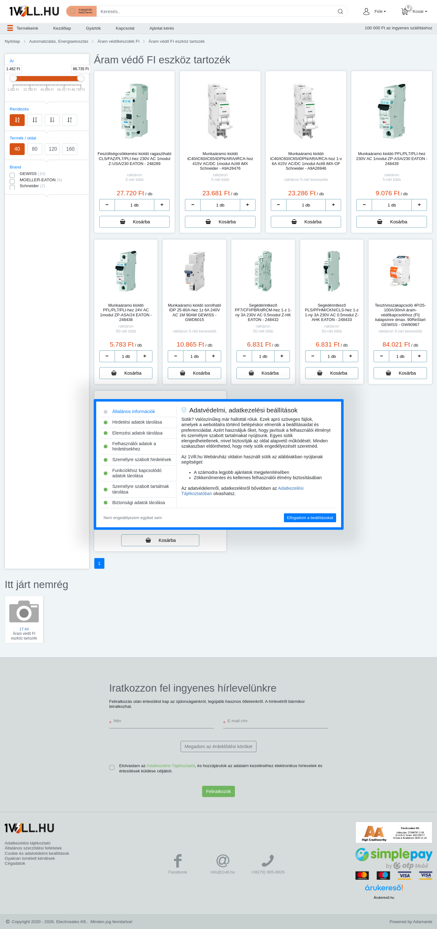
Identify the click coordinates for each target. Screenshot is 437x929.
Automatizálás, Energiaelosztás (58, 41)
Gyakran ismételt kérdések (30, 858)
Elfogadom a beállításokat (310, 517)
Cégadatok (15, 863)
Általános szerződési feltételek (33, 848)
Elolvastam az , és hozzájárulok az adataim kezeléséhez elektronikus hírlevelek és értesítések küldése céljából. (220, 768)
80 (34, 149)
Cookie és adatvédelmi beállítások (37, 853)
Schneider (32, 185)
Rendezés (19, 109)
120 (53, 149)
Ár (12, 61)
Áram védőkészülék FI (118, 41)
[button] (379, 11)
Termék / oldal (23, 138)
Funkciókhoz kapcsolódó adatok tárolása (133, 473)
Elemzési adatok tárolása (133, 432)
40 (17, 149)
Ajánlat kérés (162, 28)
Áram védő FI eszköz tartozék (177, 41)
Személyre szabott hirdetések (137, 459)
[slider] (13, 78)
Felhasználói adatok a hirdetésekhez (130, 446)
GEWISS (32, 173)
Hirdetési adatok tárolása (133, 422)
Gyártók (93, 28)
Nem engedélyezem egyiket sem (133, 517)
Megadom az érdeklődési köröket (218, 746)
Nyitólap (12, 41)
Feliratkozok (218, 791)
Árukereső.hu (384, 897)
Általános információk (129, 411)
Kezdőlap (62, 28)
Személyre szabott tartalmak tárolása (136, 489)
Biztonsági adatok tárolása (134, 502)
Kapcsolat (125, 28)
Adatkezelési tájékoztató (28, 843)
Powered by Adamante (411, 921)
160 (70, 149)
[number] (135, 205)
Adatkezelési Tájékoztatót (170, 765)
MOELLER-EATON (41, 180)
